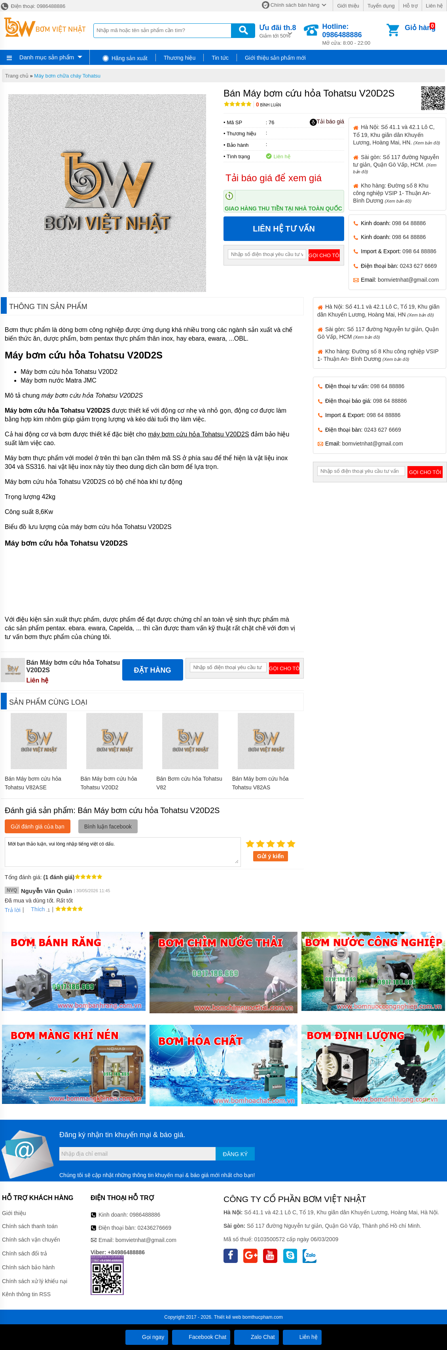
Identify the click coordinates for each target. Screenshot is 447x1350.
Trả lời (13, 910)
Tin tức (220, 58)
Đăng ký (235, 1154)
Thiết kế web (227, 1317)
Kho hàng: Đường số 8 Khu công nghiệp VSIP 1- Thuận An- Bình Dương (392, 193)
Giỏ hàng (420, 28)
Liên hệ (434, 6)
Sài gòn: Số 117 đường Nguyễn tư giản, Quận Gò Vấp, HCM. (396, 164)
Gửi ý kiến (270, 856)
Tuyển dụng (381, 6)
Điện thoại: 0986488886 (32, 6)
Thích (35, 909)
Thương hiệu (179, 58)
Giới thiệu (348, 6)
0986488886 (145, 1215)
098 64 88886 (409, 223)
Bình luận (268, 105)
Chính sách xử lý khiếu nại (34, 1281)
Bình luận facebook (108, 826)
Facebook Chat (201, 1337)
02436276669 (154, 1228)
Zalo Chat (256, 1337)
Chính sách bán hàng (295, 5)
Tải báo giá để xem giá (273, 178)
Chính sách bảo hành (28, 1267)
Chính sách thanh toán (30, 1226)
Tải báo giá (327, 121)
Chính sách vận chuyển (31, 1239)
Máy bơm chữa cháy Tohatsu (67, 76)
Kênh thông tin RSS (26, 1294)
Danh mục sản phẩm (46, 57)
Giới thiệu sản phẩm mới (275, 58)
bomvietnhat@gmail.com (408, 280)
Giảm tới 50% (277, 31)
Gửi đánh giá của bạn (37, 826)
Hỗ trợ (410, 6)
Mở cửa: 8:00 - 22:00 (353, 34)
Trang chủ (16, 76)
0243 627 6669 (418, 266)
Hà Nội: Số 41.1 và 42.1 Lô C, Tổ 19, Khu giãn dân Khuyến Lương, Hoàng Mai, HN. (396, 134)
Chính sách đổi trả (24, 1253)
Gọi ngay (146, 1337)
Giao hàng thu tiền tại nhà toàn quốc (283, 208)
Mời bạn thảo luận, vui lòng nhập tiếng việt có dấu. (123, 851)
